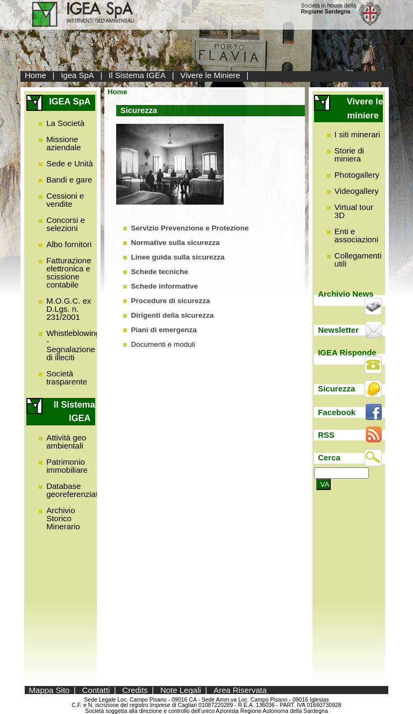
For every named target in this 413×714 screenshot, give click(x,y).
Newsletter (338, 329)
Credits (135, 690)
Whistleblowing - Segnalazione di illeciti (73, 345)
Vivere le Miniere (210, 75)
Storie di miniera (349, 154)
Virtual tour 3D (353, 211)
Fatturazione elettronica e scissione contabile (68, 272)
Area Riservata (240, 690)
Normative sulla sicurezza (175, 243)
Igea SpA (77, 75)
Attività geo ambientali (66, 441)
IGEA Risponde (347, 352)
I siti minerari (357, 134)
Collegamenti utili (358, 259)
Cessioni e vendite (65, 199)
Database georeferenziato (74, 490)
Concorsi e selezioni (65, 224)
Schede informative (164, 286)
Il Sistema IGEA (137, 75)
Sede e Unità (69, 163)
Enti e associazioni (356, 235)
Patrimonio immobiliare (67, 465)
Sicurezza (336, 388)
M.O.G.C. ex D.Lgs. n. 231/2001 (68, 308)
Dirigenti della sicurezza (172, 315)
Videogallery (356, 190)
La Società (65, 123)
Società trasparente (66, 377)
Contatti (96, 690)
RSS (326, 434)
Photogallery (356, 174)
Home (35, 75)
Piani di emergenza (163, 330)
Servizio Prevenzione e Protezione (189, 228)
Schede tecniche (159, 272)
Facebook (336, 412)
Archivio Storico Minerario (63, 518)
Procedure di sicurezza (170, 301)
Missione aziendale (63, 143)
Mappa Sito (49, 690)
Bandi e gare (69, 179)
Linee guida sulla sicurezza (177, 257)
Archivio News (345, 293)
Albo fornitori (68, 244)
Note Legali (180, 690)
